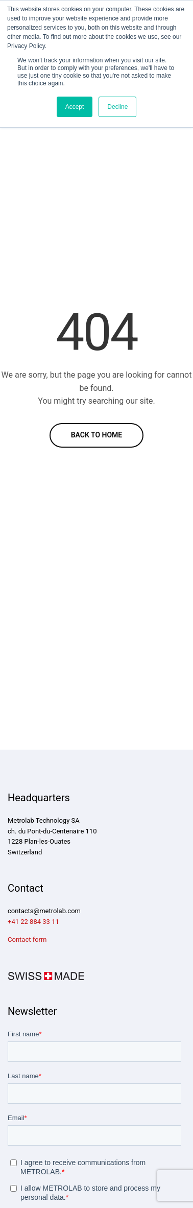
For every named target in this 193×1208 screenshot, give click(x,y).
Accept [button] (74, 106)
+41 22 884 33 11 (33, 921)
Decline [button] (117, 106)
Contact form (27, 939)
